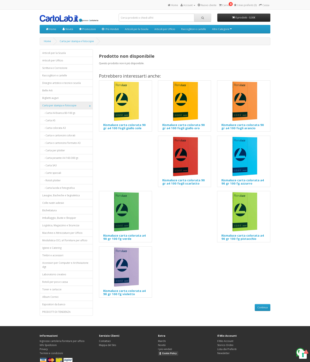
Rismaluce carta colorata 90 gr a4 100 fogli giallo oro (183, 126)
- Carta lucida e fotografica (58, 188)
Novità (67, 29)
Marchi (162, 341)
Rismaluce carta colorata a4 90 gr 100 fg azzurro (242, 182)
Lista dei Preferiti (227, 349)
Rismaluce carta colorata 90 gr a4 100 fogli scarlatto (183, 182)
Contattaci (105, 341)
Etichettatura (49, 210)
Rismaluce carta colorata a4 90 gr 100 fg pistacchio (242, 237)
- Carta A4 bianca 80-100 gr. (59, 113)
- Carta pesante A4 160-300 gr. (60, 158)
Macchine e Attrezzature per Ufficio (62, 233)
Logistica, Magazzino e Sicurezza (60, 225)
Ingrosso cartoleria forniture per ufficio (62, 341)
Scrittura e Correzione (54, 68)
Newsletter (223, 353)
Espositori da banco (53, 304)
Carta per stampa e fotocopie (77, 41)
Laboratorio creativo (54, 274)
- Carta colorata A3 (54, 128)
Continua (262, 307)
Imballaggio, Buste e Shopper (59, 218)
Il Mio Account (225, 341)
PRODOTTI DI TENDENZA (56, 312)
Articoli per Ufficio (164, 29)
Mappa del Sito (107, 345)
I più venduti (165, 349)
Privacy (44, 349)
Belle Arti (47, 90)
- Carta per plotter (53, 150)
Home (51, 29)
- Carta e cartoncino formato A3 (61, 143)
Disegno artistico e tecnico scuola (61, 83)
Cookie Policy (169, 353)
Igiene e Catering (52, 248)
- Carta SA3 (49, 165)
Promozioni (87, 29)
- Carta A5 (48, 120)
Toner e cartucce (52, 289)
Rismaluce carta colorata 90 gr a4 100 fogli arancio (242, 126)
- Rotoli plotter (51, 180)
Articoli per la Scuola (136, 29)
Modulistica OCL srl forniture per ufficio (64, 240)
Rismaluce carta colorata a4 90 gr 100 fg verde (124, 237)
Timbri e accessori (52, 255)
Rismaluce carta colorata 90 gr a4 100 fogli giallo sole (124, 126)
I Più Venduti (110, 29)
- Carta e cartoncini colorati (58, 135)
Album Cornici (50, 297)
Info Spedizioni (48, 345)
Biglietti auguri (50, 98)
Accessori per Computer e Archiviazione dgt (65, 265)
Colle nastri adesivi (53, 203)
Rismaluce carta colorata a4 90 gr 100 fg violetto (124, 292)
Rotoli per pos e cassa (55, 282)
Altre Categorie (222, 29)
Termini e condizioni (51, 353)
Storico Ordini (225, 345)
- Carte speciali (51, 173)
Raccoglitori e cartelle (193, 29)
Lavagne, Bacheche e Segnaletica (61, 195)
